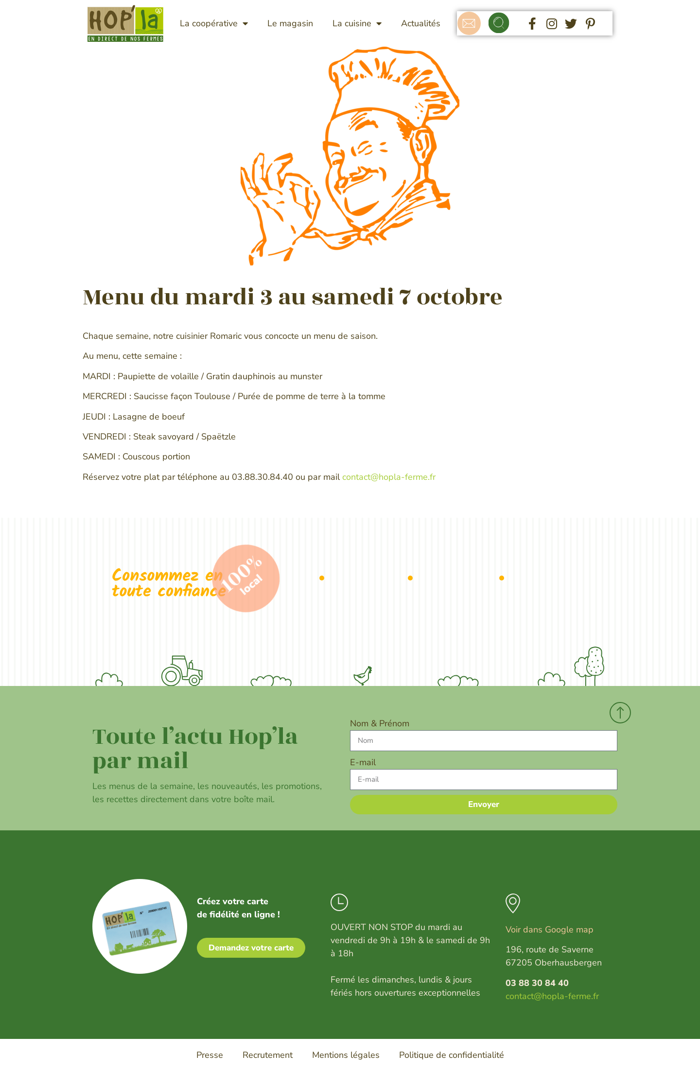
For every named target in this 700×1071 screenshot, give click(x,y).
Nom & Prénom (379, 723)
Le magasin (290, 23)
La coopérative (214, 23)
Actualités (420, 23)
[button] (499, 23)
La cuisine (357, 23)
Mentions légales (346, 1055)
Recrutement (268, 1055)
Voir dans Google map (550, 929)
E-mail (363, 762)
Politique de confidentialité (451, 1055)
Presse (209, 1055)
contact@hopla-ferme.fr (389, 477)
